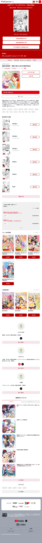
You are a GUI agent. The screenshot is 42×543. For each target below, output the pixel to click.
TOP (11, 528)
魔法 (23, 111)
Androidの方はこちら (21, 42)
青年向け (14, 487)
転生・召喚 (21, 109)
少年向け (10, 487)
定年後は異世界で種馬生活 (22, 449)
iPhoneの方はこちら (21, 38)
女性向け (36, 109)
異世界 (26, 109)
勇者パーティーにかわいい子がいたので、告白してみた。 (28, 405)
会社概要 (31, 528)
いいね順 (37, 208)
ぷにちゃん (14, 55)
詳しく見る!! (21, 342)
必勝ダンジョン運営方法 (22, 419)
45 (6, 215)
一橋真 (25, 55)
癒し (29, 111)
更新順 (33, 208)
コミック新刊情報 (6, 232)
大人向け (19, 487)
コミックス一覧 (31, 72)
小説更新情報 (5, 290)
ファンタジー (9, 109)
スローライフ (31, 109)
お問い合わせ (31, 531)
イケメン (15, 109)
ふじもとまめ (7, 55)
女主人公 (4, 109)
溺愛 (26, 111)
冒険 (19, 111)
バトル (11, 111)
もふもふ (15, 111)
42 (6, 223)
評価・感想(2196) (9, 92)
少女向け (24, 487)
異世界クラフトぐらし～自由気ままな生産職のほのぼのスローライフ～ (28, 435)
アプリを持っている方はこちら (20, 47)
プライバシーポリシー (11, 531)
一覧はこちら (21, 196)
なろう (4, 111)
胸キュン (33, 111)
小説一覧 (31, 76)
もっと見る (21, 227)
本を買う (8, 257)
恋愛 (7, 111)
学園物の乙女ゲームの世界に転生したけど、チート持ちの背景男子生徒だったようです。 (28, 465)
